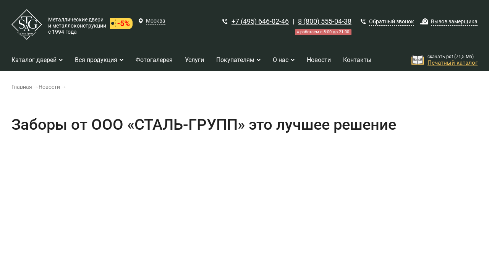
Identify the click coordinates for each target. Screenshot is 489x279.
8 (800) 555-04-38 (324, 21)
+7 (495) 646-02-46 (260, 21)
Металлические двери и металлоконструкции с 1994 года (77, 25)
